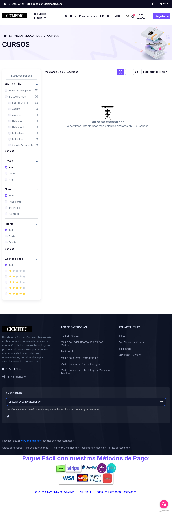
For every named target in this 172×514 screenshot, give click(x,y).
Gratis (12, 173)
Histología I (17, 121)
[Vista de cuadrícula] (120, 72)
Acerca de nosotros (12, 447)
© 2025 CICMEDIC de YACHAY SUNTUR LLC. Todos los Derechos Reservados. (86, 492)
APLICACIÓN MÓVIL (131, 355)
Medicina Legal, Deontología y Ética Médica (82, 343)
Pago (11, 179)
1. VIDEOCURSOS (17, 97)
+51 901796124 (14, 4)
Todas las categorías (20, 90)
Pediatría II (67, 351)
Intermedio (14, 207)
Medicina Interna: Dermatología (79, 358)
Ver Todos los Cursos (131, 342)
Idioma (9, 223)
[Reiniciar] (136, 72)
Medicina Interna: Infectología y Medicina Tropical (85, 372)
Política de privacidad (37, 447)
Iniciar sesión (141, 16)
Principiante (15, 201)
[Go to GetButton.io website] (164, 511)
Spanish (13, 242)
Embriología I (18, 133)
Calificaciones (14, 258)
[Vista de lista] (128, 72)
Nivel (8, 189)
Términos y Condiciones (64, 447)
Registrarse (162, 16)
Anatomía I (17, 109)
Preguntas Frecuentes (92, 447)
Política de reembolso (119, 447)
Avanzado (14, 213)
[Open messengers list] (164, 504)
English (12, 236)
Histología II (18, 127)
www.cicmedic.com (31, 440)
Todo (11, 167)
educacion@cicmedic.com (44, 4)
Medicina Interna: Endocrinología (80, 364)
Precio (9, 160)
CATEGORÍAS (14, 83)
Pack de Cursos (20, 103)
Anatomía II (17, 115)
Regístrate (125, 348)
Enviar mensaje (14, 377)
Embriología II (19, 139)
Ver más (9, 150)
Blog (122, 336)
